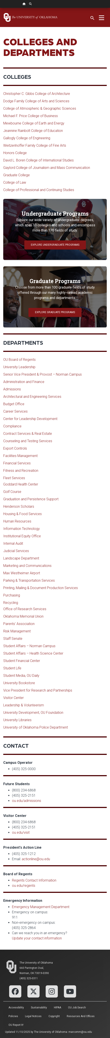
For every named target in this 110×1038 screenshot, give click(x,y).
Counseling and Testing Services (27, 441)
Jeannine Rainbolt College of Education (33, 131)
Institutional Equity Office (22, 536)
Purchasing (11, 595)
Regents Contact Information (34, 880)
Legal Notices (33, 1016)
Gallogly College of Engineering (26, 138)
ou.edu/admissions (26, 801)
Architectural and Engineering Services (32, 397)
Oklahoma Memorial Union (23, 616)
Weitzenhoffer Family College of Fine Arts (34, 145)
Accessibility (16, 1007)
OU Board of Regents (19, 360)
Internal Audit (13, 543)
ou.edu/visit (21, 832)
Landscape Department (21, 558)
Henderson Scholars (18, 506)
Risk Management (17, 631)
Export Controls (15, 448)
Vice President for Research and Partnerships (37, 690)
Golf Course (12, 492)
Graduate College (16, 175)
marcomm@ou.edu (80, 1031)
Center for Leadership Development (30, 419)
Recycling (10, 603)
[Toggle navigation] (101, 17)
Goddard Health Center (20, 484)
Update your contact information (37, 938)
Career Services (15, 411)
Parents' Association (19, 624)
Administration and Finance (23, 382)
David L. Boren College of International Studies (38, 160)
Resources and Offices (81, 1016)
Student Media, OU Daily (21, 676)
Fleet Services (14, 478)
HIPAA (57, 1007)
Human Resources (17, 521)
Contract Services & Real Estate (27, 434)
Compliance (12, 426)
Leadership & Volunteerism (23, 705)
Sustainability (39, 1007)
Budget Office (13, 404)
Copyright (54, 1016)
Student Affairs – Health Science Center (33, 653)
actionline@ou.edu (36, 859)
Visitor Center (13, 698)
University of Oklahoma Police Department (35, 727)
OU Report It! (15, 1024)
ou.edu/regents (23, 885)
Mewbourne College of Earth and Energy (33, 123)
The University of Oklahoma (36, 962)
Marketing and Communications (27, 566)
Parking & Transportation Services (29, 580)
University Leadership (19, 367)
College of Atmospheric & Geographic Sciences (39, 108)
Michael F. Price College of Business (30, 116)
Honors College (15, 153)
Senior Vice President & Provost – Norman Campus (42, 374)
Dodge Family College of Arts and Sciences (36, 101)
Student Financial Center (21, 661)
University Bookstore (19, 683)
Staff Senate (12, 639)
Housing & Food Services (22, 514)
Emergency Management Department (40, 907)
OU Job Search (77, 1007)
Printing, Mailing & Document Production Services (40, 588)
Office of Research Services (24, 609)
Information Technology (21, 529)
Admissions (12, 389)
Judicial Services (16, 551)
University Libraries (17, 720)
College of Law (14, 182)
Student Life (12, 668)
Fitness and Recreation (20, 471)
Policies (13, 1016)
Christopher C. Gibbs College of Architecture (36, 94)
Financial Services (17, 463)
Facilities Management (20, 456)
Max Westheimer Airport (21, 573)
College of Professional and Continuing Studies (38, 190)
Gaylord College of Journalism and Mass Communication (46, 168)
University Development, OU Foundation (33, 712)
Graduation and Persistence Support (30, 499)
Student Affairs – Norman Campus (29, 646)
